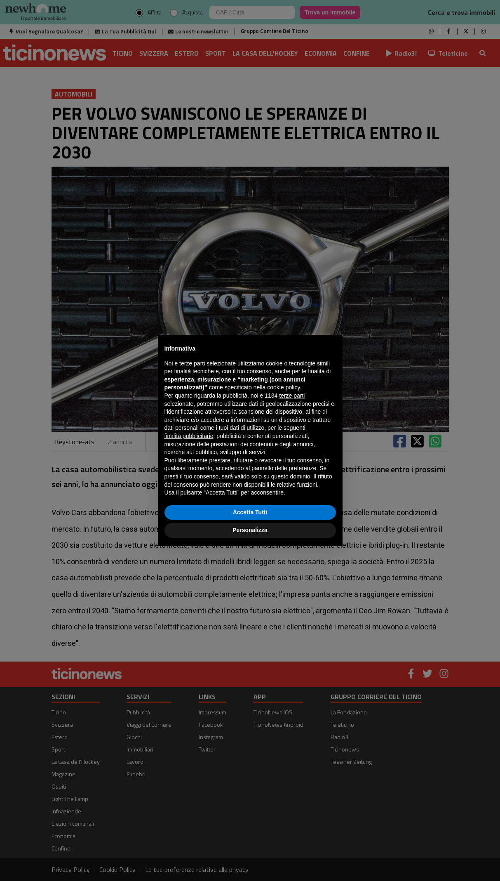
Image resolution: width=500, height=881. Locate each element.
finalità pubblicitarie (189, 436)
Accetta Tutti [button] (250, 512)
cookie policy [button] (283, 387)
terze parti (292, 395)
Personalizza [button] (250, 530)
